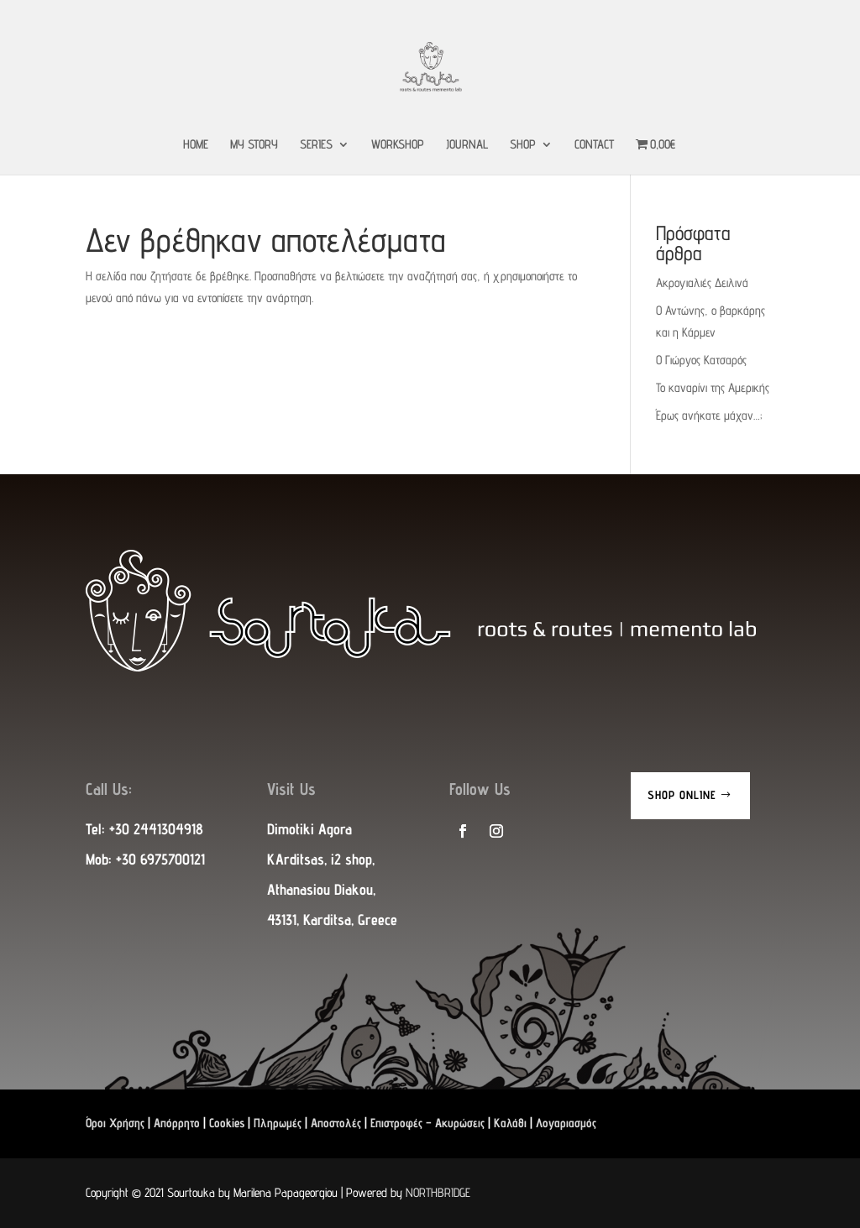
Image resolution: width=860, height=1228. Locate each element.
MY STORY (254, 144)
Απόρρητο (177, 1123)
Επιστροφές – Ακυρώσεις (427, 1123)
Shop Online (682, 795)
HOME (195, 144)
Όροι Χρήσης (115, 1123)
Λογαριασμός (566, 1123)
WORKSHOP (397, 144)
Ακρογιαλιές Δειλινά (702, 282)
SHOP (523, 144)
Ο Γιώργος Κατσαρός (701, 360)
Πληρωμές (278, 1123)
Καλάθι (510, 1123)
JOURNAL (467, 144)
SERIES (316, 144)
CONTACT (594, 144)
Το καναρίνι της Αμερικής (712, 387)
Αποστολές (336, 1123)
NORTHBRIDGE (438, 1192)
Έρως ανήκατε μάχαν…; (709, 415)
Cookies (226, 1123)
